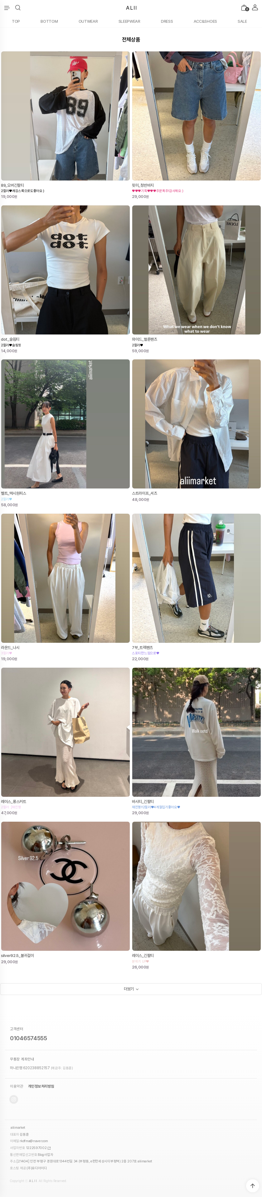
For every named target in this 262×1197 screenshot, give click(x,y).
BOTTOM (49, 21)
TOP (16, 21)
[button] (17, 8)
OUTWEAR (88, 21)
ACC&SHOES (205, 21)
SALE (242, 21)
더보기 (129, 989)
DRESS (167, 21)
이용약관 (16, 1086)
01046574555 (28, 1038)
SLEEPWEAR (129, 21)
